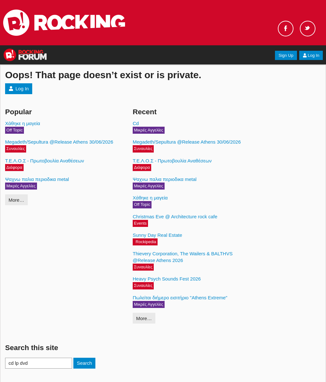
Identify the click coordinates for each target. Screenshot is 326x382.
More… (16, 200)
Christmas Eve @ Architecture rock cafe (175, 216)
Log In (311, 55)
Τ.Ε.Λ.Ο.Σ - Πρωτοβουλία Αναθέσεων (44, 160)
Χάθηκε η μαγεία (22, 123)
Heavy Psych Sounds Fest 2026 (167, 278)
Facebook (285, 28)
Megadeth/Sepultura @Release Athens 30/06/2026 (59, 142)
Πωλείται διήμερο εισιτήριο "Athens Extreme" (180, 297)
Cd (136, 123)
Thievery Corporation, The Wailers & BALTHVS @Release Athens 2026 (183, 257)
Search (84, 363)
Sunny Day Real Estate (157, 235)
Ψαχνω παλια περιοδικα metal (37, 179)
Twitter (307, 28)
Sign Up (285, 55)
